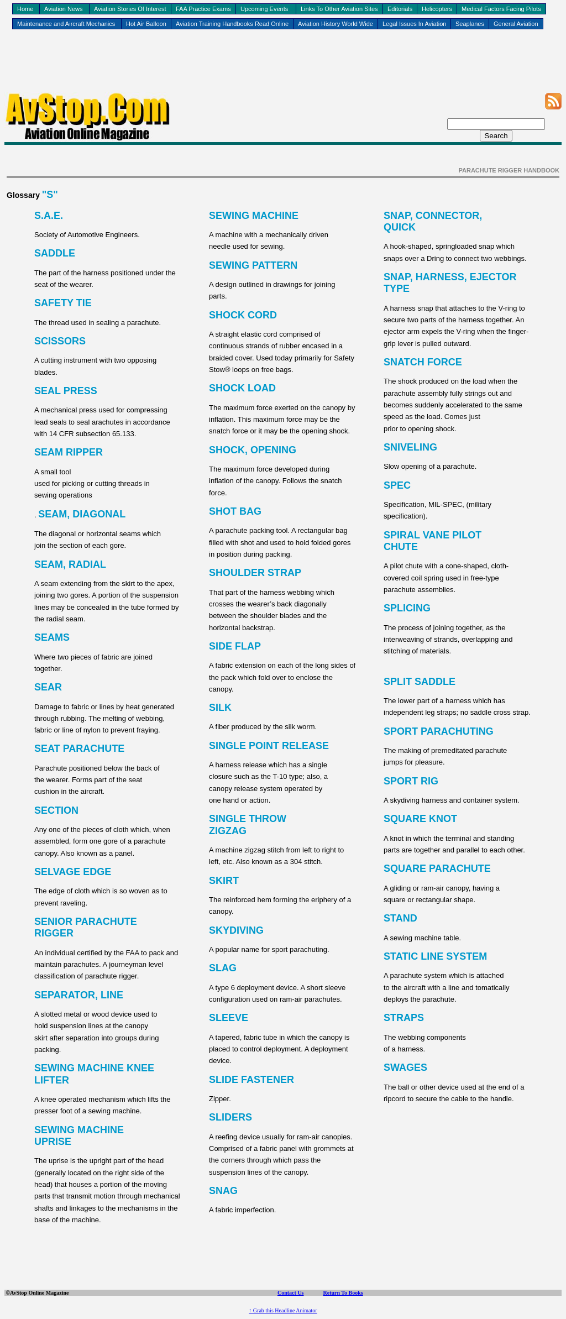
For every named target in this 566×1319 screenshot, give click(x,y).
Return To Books (343, 1293)
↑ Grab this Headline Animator (283, 1310)
